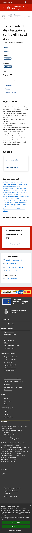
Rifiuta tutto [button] (16, 526)
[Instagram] (13, 324)
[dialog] (16, 518)
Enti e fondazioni (9, 340)
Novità (10, 15)
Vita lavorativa (8, 362)
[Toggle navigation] (3, 7)
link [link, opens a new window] (7, 519)
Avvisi (5, 404)
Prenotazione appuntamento (12, 488)
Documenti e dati (9, 348)
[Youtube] (8, 324)
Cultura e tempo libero (10, 359)
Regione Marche (7, 2)
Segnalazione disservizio (11, 491)
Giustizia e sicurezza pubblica (12, 379)
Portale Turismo (8, 417)
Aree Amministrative (10, 335)
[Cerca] (28, 8)
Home (3, 15)
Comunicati (17, 15)
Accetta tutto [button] (16, 522)
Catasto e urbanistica (10, 368)
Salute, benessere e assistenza (13, 387)
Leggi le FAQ (7, 493)
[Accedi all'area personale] (25, 2)
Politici (6, 343)
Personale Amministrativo (11, 346)
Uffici (5, 337)
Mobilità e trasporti (9, 370)
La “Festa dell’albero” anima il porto (13, 182)
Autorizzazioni (8, 390)
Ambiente (7, 384)
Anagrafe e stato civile (10, 357)
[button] (16, 530)
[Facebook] (4, 324)
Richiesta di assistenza (10, 496)
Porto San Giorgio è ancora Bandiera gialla (15, 203)
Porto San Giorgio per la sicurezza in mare (15, 200)
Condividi (7, 48)
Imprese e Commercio (10, 365)
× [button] (30, 505)
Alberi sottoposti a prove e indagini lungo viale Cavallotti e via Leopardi (15, 185)
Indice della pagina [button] (11, 80)
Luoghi (6, 411)
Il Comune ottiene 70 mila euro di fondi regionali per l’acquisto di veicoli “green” (14, 189)
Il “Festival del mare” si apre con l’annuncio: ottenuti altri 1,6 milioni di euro (15, 193)
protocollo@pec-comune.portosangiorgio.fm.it (10, 438)
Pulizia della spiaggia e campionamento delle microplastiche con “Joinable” (16, 197)
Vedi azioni (7, 51)
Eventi (6, 414)
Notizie (6, 398)
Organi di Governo (9, 332)
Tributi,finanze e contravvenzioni (13, 382)
